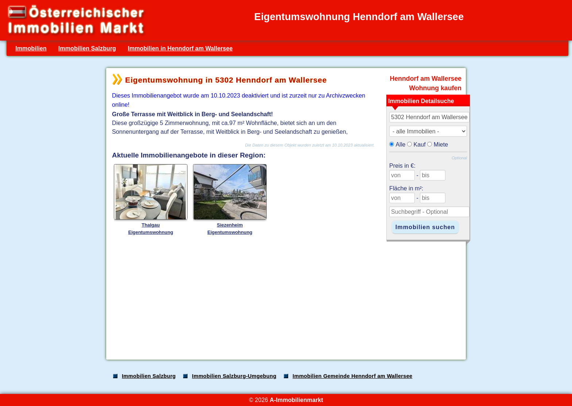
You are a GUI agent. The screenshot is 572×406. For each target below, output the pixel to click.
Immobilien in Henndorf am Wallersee (180, 48)
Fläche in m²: (406, 188)
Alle (401, 144)
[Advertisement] (285, 297)
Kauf (420, 144)
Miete (441, 144)
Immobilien (30, 48)
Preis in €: (402, 165)
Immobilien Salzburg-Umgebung (234, 376)
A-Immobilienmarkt (296, 399)
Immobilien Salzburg (87, 48)
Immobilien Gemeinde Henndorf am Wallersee (352, 376)
